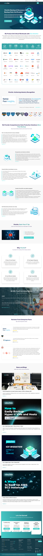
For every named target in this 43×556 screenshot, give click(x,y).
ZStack (3, 548)
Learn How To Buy (29, 548)
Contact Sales (29, 550)
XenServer (11, 544)
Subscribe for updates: (38, 539)
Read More (4, 144)
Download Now (6, 529)
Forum (19, 547)
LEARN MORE (37, 107)
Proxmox (3, 544)
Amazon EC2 (12, 541)
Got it (39, 554)
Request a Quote (16, 529)
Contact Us (28, 544)
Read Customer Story (5, 307)
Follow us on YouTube (28, 237)
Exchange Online (12, 549)
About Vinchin (29, 541)
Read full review (15, 331)
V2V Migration (12, 548)
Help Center (20, 545)
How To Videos (21, 542)
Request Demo (26, 529)
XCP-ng (11, 546)
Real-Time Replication (5, 549)
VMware (3, 541)
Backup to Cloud (4, 546)
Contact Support (21, 549)
